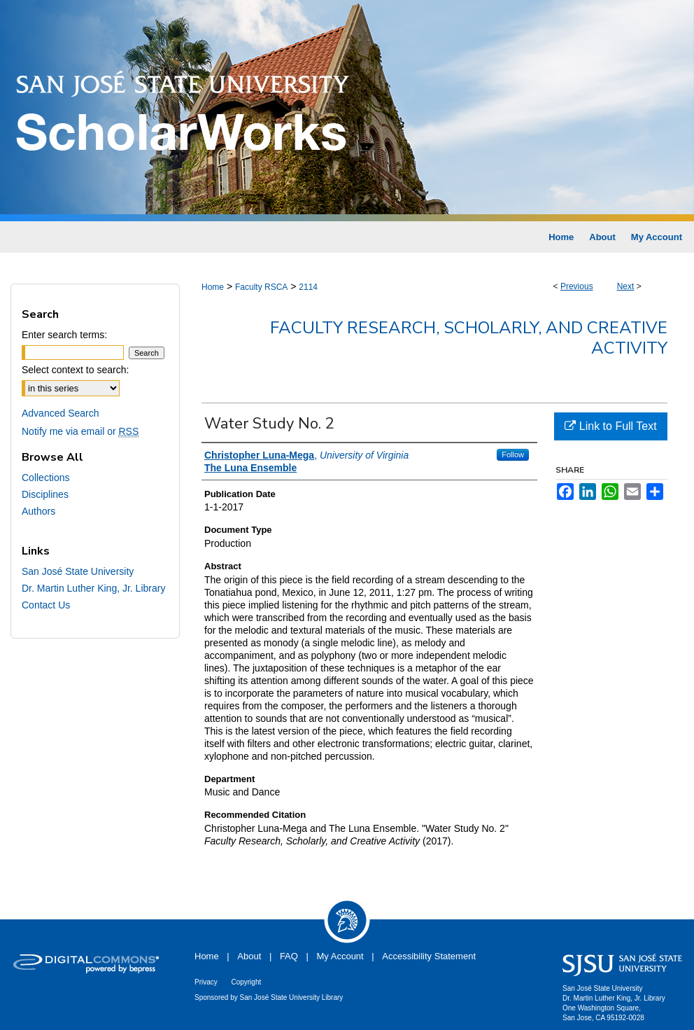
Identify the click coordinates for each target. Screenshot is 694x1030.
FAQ (289, 956)
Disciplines (45, 494)
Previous (576, 286)
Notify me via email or (80, 431)
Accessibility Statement (429, 956)
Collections (45, 477)
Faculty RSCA (261, 287)
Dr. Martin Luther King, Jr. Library (93, 588)
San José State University (78, 571)
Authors (38, 511)
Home (212, 287)
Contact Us (46, 605)
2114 (308, 287)
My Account (340, 956)
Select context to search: (75, 369)
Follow (513, 454)
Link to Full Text (610, 426)
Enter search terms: (64, 334)
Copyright (246, 982)
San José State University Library (292, 997)
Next (626, 286)
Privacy (206, 982)
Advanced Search (60, 413)
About (249, 956)
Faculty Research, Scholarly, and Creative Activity (468, 337)
